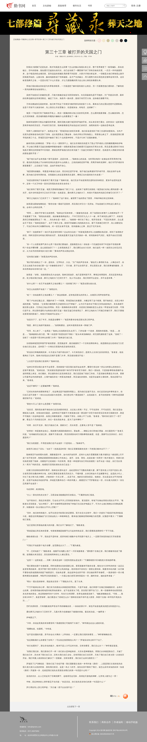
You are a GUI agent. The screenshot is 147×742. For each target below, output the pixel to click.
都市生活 (77, 6)
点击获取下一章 (73, 707)
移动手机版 (132, 722)
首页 (34, 6)
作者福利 (118, 722)
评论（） (117, 696)
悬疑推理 (62, 6)
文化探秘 (47, 6)
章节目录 (38, 39)
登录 (133, 6)
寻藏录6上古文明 (27, 39)
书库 (90, 6)
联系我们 (93, 722)
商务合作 (106, 722)
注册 (138, 6)
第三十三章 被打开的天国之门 (53, 39)
